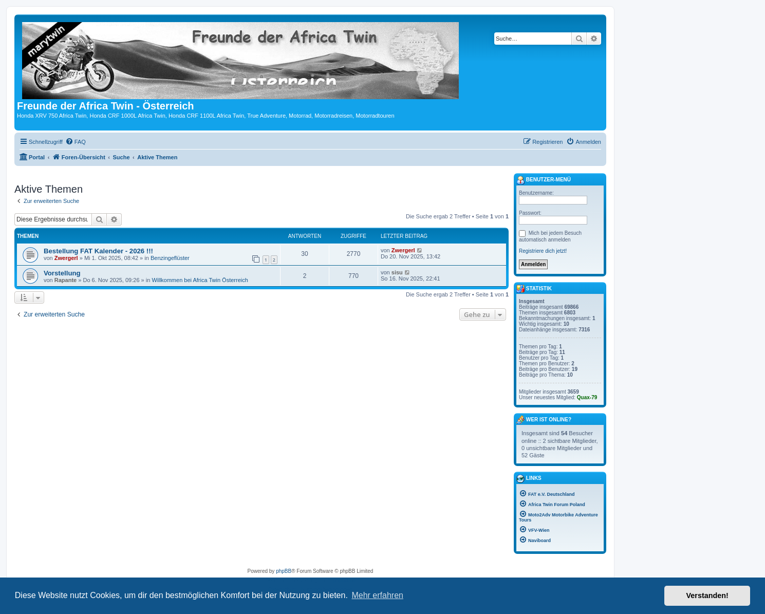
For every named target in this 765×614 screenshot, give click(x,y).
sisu (397, 272)
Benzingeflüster (170, 258)
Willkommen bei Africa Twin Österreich (200, 280)
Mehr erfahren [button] (377, 595)
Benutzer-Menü (543, 180)
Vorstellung (62, 273)
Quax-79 (587, 397)
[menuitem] (75, 142)
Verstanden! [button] (707, 595)
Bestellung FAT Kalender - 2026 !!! (98, 251)
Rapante (65, 280)
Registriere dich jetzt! (543, 251)
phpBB (283, 571)
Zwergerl (66, 258)
